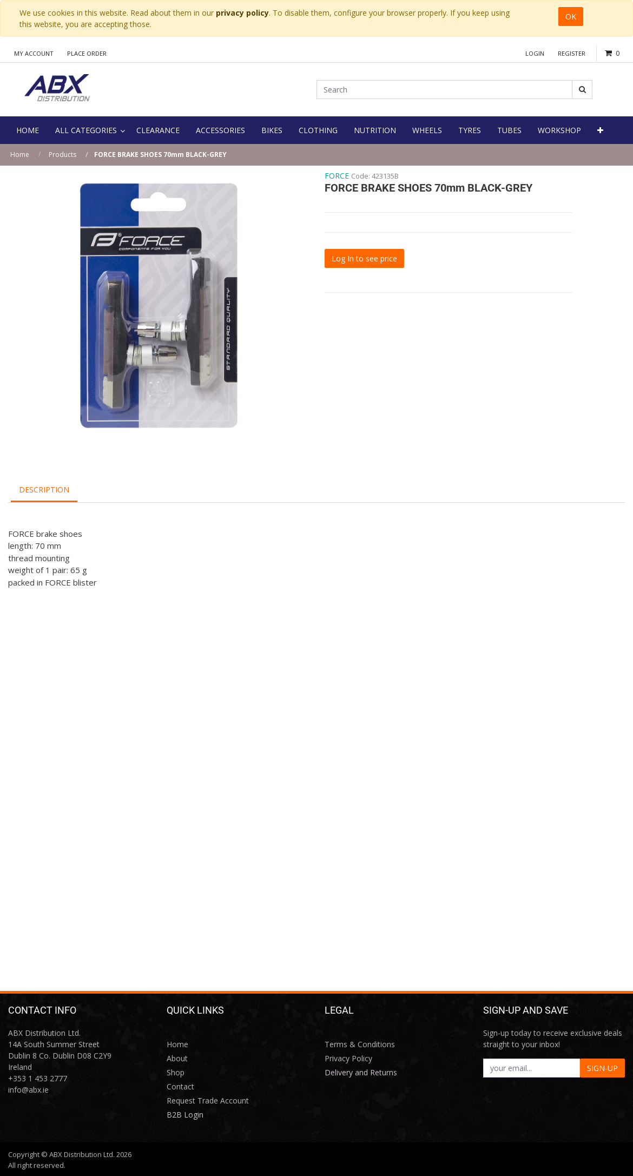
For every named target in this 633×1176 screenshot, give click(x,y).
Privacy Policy (348, 1058)
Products (62, 154)
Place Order (87, 53)
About (177, 1058)
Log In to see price (364, 258)
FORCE (337, 175)
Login (534, 53)
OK (570, 16)
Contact (180, 1086)
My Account (34, 53)
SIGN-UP (602, 1068)
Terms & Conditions (360, 1044)
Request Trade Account (208, 1100)
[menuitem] (27, 130)
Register (571, 53)
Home (19, 154)
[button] (600, 130)
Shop (175, 1072)
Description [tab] (44, 489)
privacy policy (242, 13)
